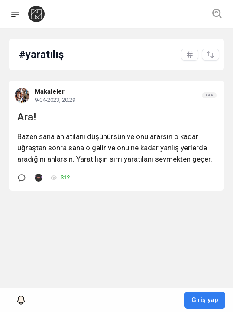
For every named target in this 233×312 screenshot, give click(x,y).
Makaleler (50, 91)
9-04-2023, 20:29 (55, 100)
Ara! (26, 117)
